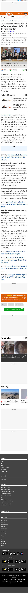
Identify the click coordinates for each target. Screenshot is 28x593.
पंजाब (2, 537)
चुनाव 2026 (6, 17)
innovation (11, 304)
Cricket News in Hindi (6, 495)
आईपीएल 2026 (23, 17)
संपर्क (2, 461)
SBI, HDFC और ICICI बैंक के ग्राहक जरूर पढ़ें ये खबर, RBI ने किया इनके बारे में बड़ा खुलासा (13, 260)
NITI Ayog (3, 304)
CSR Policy (5, 581)
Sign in (25, 0)
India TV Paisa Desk (10, 31)
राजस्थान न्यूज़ (3, 533)
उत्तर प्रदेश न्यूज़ (4, 520)
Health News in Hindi (6, 504)
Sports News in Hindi (6, 493)
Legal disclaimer (13, 579)
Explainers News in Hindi (7, 501)
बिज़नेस (11, 20)
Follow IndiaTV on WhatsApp (14, 309)
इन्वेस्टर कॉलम (3, 469)
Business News (4, 497)
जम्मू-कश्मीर (3, 543)
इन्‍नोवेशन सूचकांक (6, 115)
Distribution (14, 583)
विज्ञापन (2, 465)
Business (19, 298)
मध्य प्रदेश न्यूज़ (4, 528)
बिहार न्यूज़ (3, 526)
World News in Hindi (5, 489)
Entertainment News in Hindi (7, 491)
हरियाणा (2, 539)
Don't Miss (6, 338)
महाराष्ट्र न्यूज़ (3, 530)
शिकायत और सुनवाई (5, 467)
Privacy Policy (21, 579)
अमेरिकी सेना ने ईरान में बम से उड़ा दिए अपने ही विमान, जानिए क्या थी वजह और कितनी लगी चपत (9, 392)
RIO (24, 581)
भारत (17, 17)
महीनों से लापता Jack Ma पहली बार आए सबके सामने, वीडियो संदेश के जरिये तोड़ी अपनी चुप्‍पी (14, 157)
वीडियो (12, 17)
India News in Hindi (5, 487)
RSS (21, 581)
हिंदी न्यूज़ (9, 295)
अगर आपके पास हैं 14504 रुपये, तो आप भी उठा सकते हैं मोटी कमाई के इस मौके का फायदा (14, 268)
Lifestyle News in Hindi (6, 506)
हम (1, 463)
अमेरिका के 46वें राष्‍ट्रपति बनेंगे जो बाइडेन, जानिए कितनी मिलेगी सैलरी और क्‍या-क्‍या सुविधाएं (14, 204)
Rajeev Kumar (19, 304)
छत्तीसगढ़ (3, 541)
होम (1, 17)
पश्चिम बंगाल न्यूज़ (4, 524)
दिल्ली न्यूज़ (3, 522)
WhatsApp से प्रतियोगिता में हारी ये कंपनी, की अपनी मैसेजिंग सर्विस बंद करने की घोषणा (13, 277)
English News (4, 471)
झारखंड (2, 545)
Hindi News (3, 20)
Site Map (5, 579)
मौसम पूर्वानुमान (4, 479)
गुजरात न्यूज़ (3, 535)
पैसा (8, 20)
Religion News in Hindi (6, 499)
